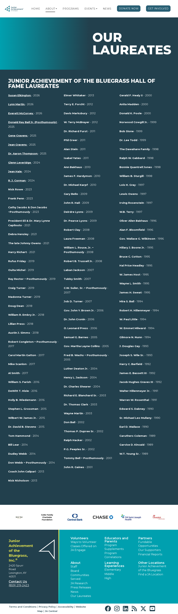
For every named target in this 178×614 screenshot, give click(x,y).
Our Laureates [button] (81, 596)
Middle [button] (109, 574)
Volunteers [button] (79, 538)
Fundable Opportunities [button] (148, 543)
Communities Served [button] (80, 577)
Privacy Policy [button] (47, 606)
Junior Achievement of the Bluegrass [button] (152, 568)
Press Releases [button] (81, 587)
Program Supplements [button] (114, 547)
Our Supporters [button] (149, 550)
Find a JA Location (150, 574)
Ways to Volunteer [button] (83, 542)
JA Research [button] (79, 583)
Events (89, 8)
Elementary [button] (112, 569)
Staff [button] (74, 566)
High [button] (107, 578)
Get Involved (158, 8)
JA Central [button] (51, 611)
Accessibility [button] (66, 606)
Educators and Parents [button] (116, 540)
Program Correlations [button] (112, 555)
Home (35, 8)
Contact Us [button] (18, 581)
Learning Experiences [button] (114, 564)
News (107, 8)
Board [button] (75, 571)
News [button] (74, 591)
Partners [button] (145, 538)
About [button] (75, 562)
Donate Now (129, 8)
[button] (56, 8)
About (50, 8)
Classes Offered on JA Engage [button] (83, 548)
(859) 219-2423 (19, 585)
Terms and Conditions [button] (23, 606)
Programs (71, 8)
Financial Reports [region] (150, 554)
